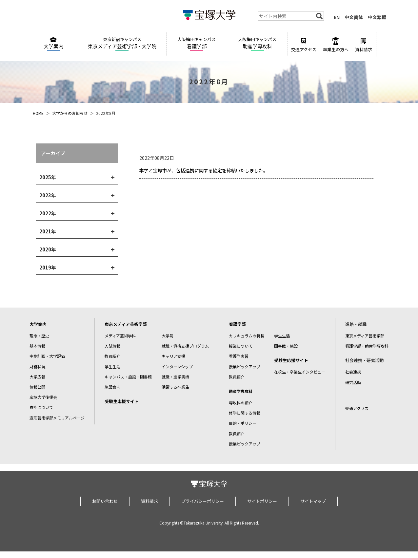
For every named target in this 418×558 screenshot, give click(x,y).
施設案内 (112, 387)
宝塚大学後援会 (43, 397)
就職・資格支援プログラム (185, 346)
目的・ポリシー (242, 423)
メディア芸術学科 (120, 335)
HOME (38, 113)
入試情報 (112, 346)
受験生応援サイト (122, 401)
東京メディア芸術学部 (126, 324)
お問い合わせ (105, 501)
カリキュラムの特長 (246, 335)
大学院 (167, 335)
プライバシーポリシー (202, 501)
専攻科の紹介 (240, 402)
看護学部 (196, 43)
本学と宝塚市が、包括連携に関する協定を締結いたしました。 (203, 170)
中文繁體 (377, 17)
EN (337, 17)
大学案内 (53, 43)
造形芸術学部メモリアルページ (57, 417)
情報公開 (37, 387)
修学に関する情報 (244, 413)
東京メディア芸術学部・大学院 (122, 43)
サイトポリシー (262, 501)
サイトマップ (313, 501)
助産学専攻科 (257, 43)
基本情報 (37, 346)
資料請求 (363, 45)
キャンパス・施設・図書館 (128, 376)
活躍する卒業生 (175, 387)
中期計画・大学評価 (47, 356)
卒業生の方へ (335, 45)
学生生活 (112, 366)
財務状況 (37, 366)
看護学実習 (239, 356)
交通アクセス (303, 45)
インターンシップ (177, 366)
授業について (240, 346)
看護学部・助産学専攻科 (366, 346)
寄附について (41, 407)
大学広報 (37, 376)
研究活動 (353, 382)
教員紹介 (112, 356)
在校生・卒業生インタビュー (299, 372)
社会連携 (353, 372)
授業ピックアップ (244, 366)
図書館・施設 (286, 346)
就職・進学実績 (175, 376)
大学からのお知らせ (70, 113)
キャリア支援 (173, 356)
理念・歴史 (39, 335)
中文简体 (354, 17)
